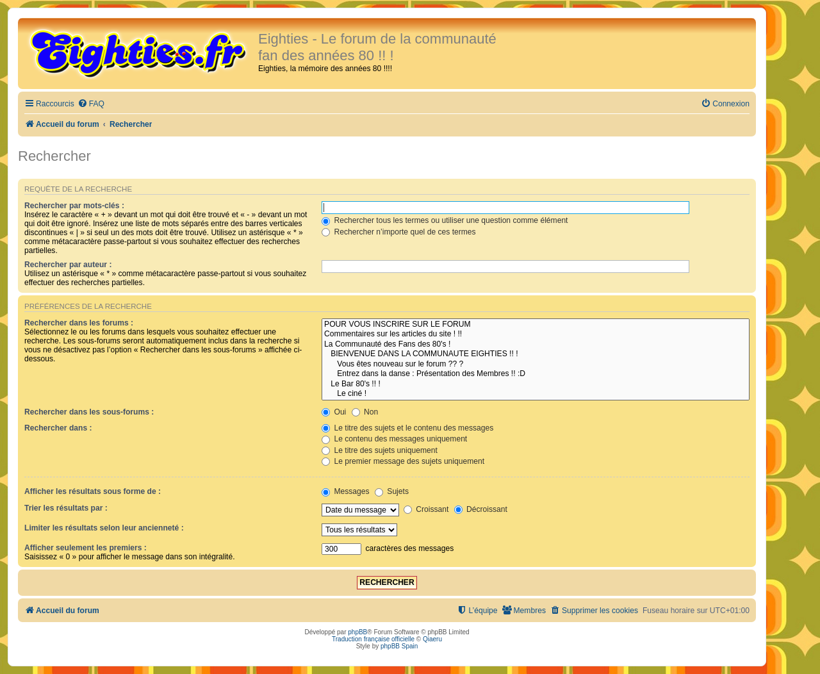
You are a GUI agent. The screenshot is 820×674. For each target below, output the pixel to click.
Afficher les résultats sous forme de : (92, 491)
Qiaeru (432, 639)
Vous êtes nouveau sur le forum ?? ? (535, 364)
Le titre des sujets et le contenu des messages (407, 427)
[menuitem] (91, 104)
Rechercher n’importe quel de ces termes (399, 231)
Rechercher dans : (58, 427)
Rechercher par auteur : (67, 264)
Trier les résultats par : (66, 508)
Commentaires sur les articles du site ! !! (535, 334)
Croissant (426, 509)
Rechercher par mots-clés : (74, 205)
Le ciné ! (535, 394)
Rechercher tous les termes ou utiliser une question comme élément (445, 220)
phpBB (357, 632)
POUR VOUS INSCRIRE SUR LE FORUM (535, 325)
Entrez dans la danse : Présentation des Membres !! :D (535, 374)
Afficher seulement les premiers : (85, 547)
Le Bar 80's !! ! (535, 384)
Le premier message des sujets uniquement (403, 461)
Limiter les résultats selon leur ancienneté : (104, 527)
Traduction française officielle (373, 639)
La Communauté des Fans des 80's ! (535, 345)
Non (365, 411)
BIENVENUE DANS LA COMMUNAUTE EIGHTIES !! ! (535, 354)
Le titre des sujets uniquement (380, 450)
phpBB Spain (399, 646)
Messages (345, 491)
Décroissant (480, 509)
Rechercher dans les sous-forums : (89, 411)
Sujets (392, 491)
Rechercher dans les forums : (78, 322)
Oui (334, 411)
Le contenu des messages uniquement (394, 438)
